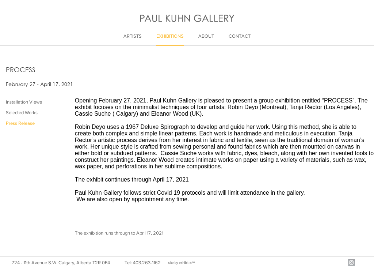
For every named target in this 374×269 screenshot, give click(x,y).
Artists (132, 36)
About (206, 36)
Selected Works (22, 112)
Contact (240, 36)
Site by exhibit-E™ (181, 263)
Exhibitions (170, 36)
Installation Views (24, 102)
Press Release (20, 123)
